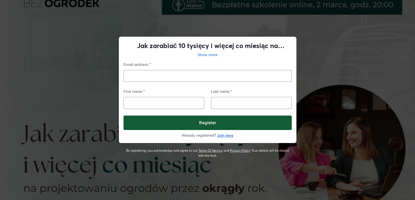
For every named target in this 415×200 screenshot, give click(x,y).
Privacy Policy (240, 150)
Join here (225, 135)
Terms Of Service (210, 150)
